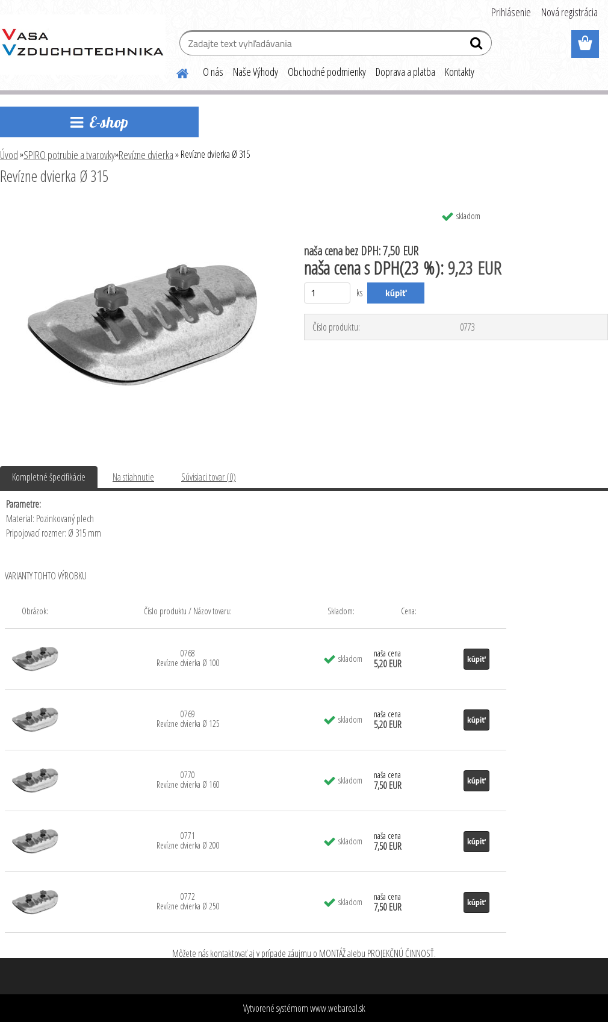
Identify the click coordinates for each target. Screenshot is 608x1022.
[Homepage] (175, 72)
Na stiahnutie (133, 477)
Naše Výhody (255, 71)
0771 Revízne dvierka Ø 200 (188, 840)
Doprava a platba (405, 71)
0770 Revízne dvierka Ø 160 (188, 779)
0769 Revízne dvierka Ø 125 (188, 718)
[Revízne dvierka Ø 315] (141, 209)
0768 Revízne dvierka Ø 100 (188, 657)
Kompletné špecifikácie (48, 477)
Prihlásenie (511, 12)
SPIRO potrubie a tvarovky (69, 155)
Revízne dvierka (146, 155)
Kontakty (459, 71)
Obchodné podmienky (327, 71)
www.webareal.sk (337, 1008)
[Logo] (83, 44)
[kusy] (327, 293)
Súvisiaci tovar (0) (208, 477)
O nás (213, 71)
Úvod (9, 155)
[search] (477, 46)
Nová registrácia (569, 12)
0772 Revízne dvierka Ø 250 (188, 901)
